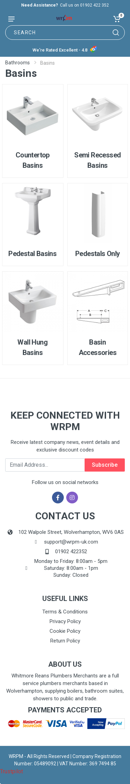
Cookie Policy (65, 631)
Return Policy (65, 641)
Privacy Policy (65, 621)
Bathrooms (17, 62)
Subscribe (105, 465)
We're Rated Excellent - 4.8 (60, 50)
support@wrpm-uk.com (71, 542)
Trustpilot (11, 771)
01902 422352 (71, 551)
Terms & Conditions (65, 612)
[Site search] (65, 32)
